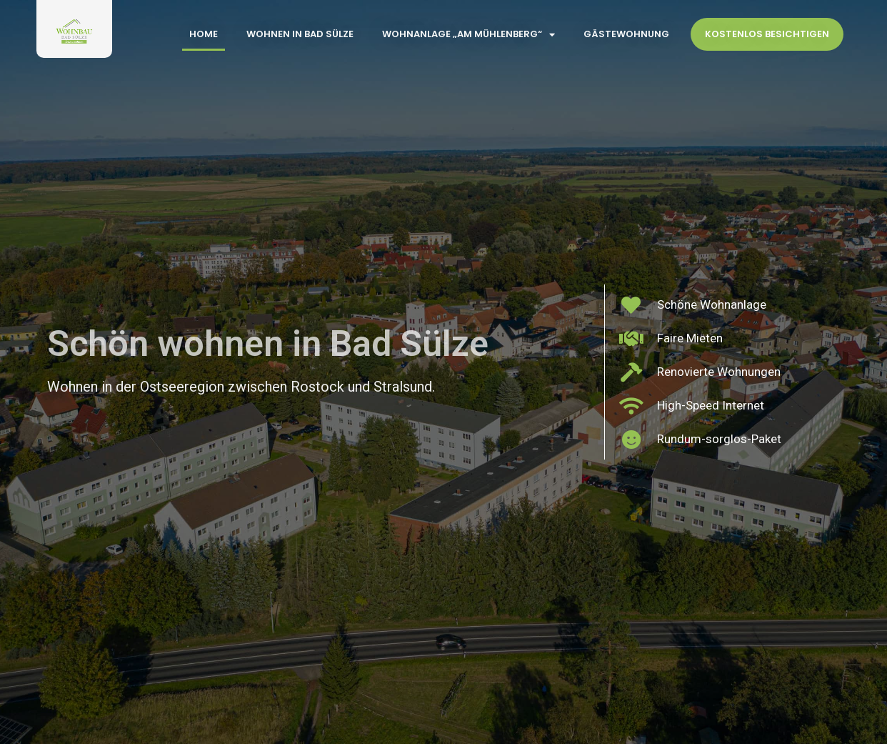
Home (203, 34)
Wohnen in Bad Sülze (300, 34)
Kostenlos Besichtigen (767, 34)
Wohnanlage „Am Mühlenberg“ (468, 34)
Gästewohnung (626, 34)
